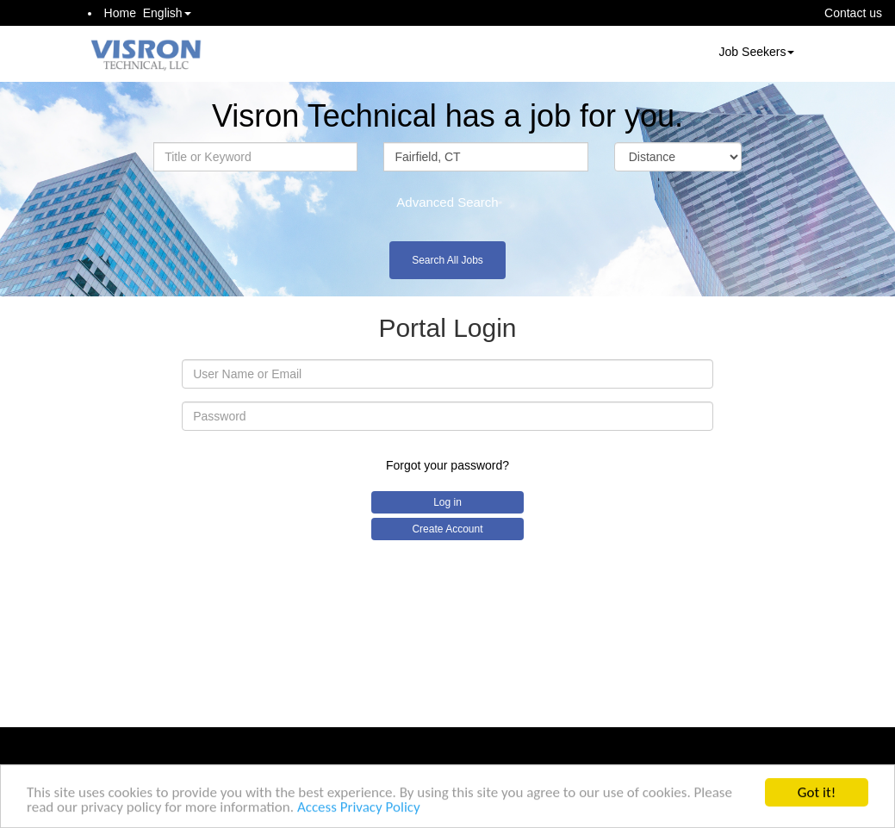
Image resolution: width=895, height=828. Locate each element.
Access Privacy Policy (358, 809)
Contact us (853, 13)
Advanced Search (447, 202)
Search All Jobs (447, 260)
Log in (447, 502)
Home (120, 13)
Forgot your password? (447, 465)
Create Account (447, 529)
